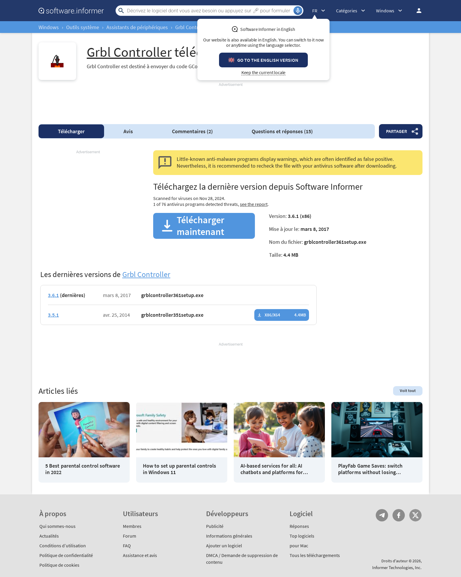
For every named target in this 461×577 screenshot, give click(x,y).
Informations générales (229, 536)
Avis (128, 131)
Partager (396, 131)
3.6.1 (53, 295)
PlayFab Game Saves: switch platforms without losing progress (370, 469)
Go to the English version (267, 60)
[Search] (209, 10)
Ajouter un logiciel (224, 545)
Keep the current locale (263, 72)
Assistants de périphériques (137, 27)
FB (398, 515)
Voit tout (408, 390)
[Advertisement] (230, 101)
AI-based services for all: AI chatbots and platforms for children (271, 469)
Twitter (415, 515)
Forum (129, 536)
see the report (254, 204)
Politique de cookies (59, 565)
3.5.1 (53, 314)
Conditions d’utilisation (62, 545)
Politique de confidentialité (66, 555)
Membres (132, 526)
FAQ (127, 545)
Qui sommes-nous (57, 526)
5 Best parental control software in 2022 (82, 469)
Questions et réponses (282, 131)
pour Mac (299, 545)
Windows (49, 27)
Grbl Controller (191, 27)
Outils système (82, 27)
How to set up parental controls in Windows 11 (179, 469)
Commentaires (192, 131)
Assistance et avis (140, 555)
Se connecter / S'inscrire (417, 10)
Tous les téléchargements (315, 555)
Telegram (382, 515)
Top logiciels (302, 536)
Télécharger (71, 131)
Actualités (49, 536)
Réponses (299, 526)
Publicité (214, 526)
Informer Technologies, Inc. (397, 567)
